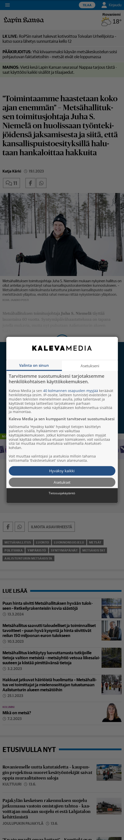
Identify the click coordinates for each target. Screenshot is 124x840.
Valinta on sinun (34, 365)
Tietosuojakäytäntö (62, 493)
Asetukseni (90, 365)
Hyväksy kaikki (62, 470)
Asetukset (62, 482)
